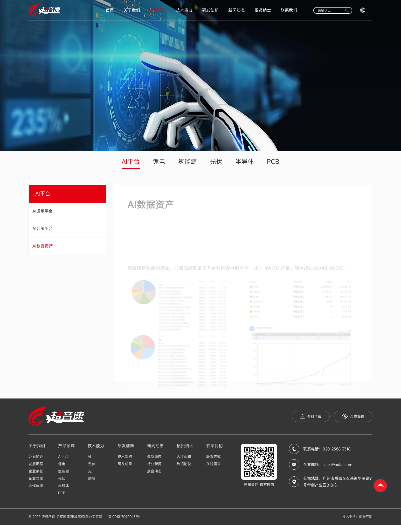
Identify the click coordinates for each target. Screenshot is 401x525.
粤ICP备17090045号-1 (125, 516)
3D (90, 471)
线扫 (91, 478)
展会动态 (154, 471)
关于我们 (131, 10)
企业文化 (36, 478)
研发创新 (210, 10)
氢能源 (187, 161)
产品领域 (158, 10)
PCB (273, 161)
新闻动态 (236, 10)
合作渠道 (353, 417)
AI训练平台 (42, 228)
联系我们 (289, 10)
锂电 (159, 161)
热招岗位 (184, 463)
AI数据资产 (42, 246)
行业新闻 (154, 463)
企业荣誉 (36, 471)
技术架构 (124, 456)
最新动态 (154, 456)
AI (89, 456)
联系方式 (213, 456)
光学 (91, 463)
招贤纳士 (262, 10)
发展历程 (36, 463)
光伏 (216, 161)
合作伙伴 (36, 485)
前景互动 (365, 516)
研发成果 (124, 463)
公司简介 (36, 456)
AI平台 (131, 161)
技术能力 (184, 10)
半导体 (244, 161)
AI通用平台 (42, 211)
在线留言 (213, 463)
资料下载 (311, 417)
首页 (110, 10)
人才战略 (184, 456)
